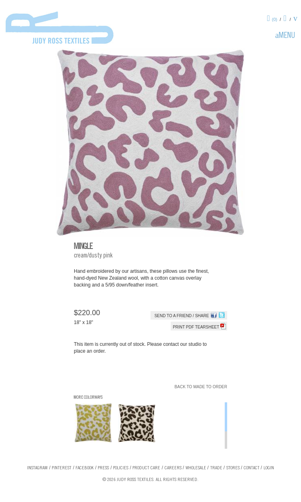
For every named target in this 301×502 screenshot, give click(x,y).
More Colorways (88, 397)
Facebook (84, 468)
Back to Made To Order (201, 387)
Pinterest (61, 468)
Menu (287, 36)
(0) (274, 19)
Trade (216, 468)
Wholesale (196, 468)
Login (268, 468)
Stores (233, 468)
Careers (173, 468)
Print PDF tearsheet (199, 327)
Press (103, 468)
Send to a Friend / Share (182, 316)
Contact (251, 468)
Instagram (37, 468)
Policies (120, 468)
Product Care (146, 468)
